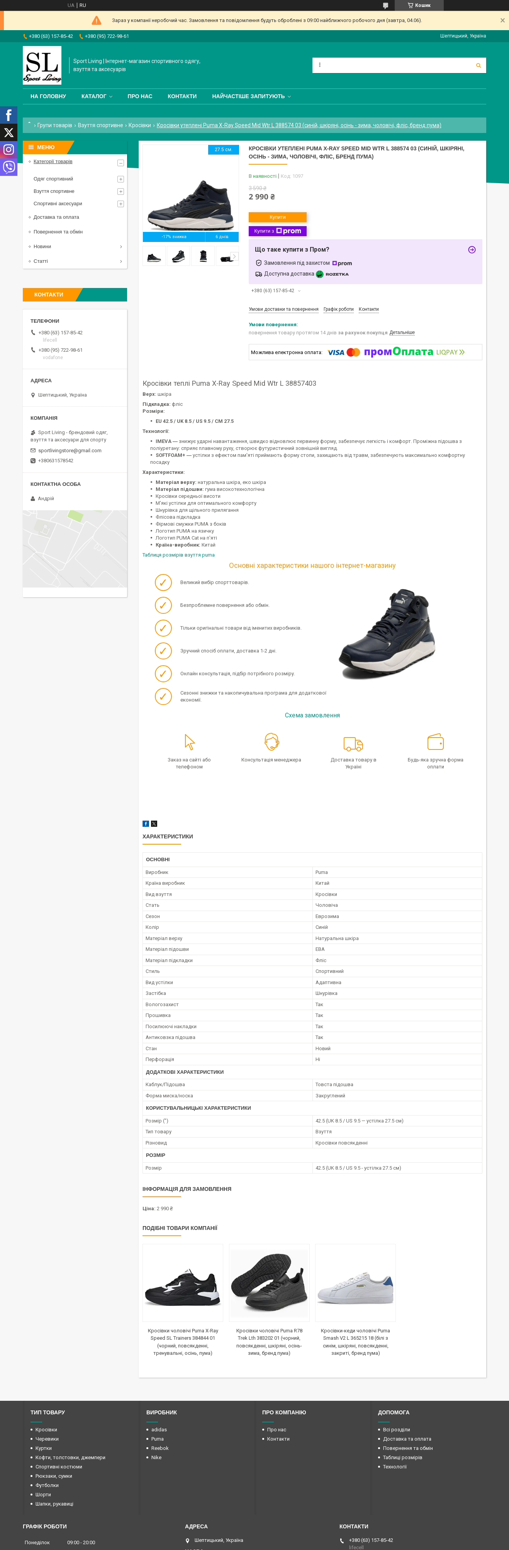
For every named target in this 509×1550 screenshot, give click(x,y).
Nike (156, 1457)
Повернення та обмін (58, 232)
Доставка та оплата (56, 217)
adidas (159, 1429)
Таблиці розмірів (402, 1457)
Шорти (43, 1494)
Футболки (47, 1485)
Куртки (44, 1448)
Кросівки (140, 125)
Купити (278, 217)
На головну (48, 96)
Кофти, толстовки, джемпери (70, 1457)
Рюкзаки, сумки (54, 1476)
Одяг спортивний (53, 179)
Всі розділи (396, 1429)
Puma (157, 1439)
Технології (395, 1467)
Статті (41, 261)
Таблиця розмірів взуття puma (179, 555)
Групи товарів (54, 125)
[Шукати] (478, 65)
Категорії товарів (53, 161)
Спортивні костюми (59, 1467)
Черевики (47, 1439)
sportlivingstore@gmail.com (70, 450)
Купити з (277, 231)
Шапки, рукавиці (54, 1504)
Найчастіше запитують (248, 96)
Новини (42, 246)
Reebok (160, 1448)
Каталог (94, 96)
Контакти (182, 96)
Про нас (140, 96)
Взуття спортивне (100, 125)
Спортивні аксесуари (58, 203)
